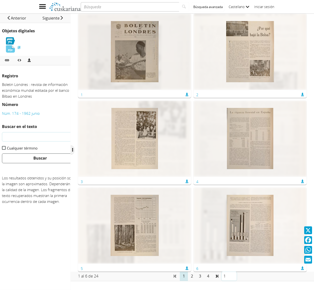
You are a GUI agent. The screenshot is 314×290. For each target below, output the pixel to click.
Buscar (40, 158)
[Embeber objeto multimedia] (19, 60)
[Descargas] (29, 60)
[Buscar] (184, 7)
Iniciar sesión (264, 6)
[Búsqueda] (130, 7)
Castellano (239, 6)
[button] (19, 18)
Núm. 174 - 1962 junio (21, 113)
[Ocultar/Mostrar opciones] (85, 150)
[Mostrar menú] (42, 6)
